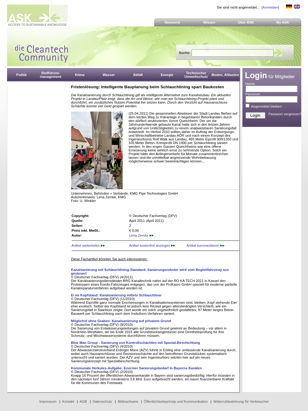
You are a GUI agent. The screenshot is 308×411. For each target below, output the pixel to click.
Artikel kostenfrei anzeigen (152, 245)
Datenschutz (102, 401)
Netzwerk (172, 22)
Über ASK (246, 22)
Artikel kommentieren (205, 245)
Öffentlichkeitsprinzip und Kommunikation (175, 401)
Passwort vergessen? (285, 114)
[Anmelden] (270, 7)
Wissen (209, 22)
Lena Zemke (141, 235)
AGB (83, 401)
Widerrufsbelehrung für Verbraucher (241, 401)
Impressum (47, 401)
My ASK (282, 22)
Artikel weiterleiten (88, 245)
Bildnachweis (128, 401)
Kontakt (68, 401)
